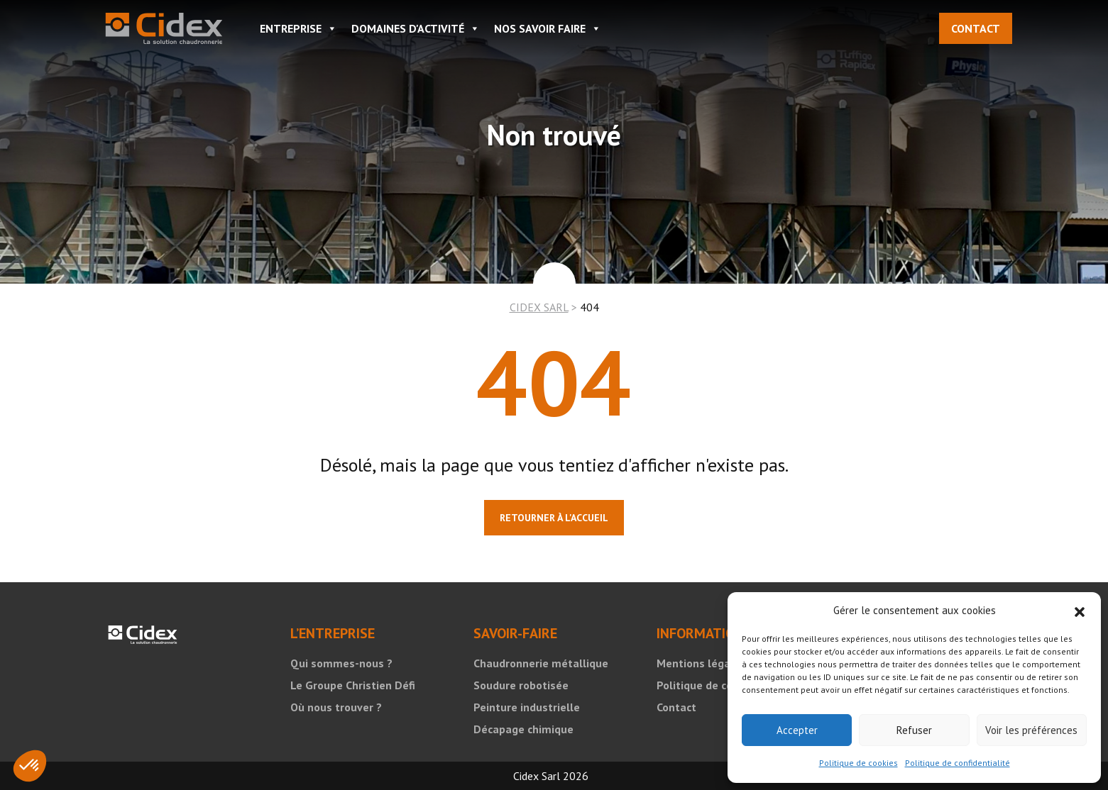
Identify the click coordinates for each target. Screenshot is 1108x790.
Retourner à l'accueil (554, 517)
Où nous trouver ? (336, 707)
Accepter (797, 730)
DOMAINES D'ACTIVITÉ (415, 28)
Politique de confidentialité (957, 762)
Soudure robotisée (521, 685)
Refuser (914, 730)
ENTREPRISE (298, 28)
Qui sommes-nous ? (341, 663)
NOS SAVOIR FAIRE (547, 28)
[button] (1080, 610)
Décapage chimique (523, 729)
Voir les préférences (1031, 730)
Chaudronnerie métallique (540, 663)
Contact (975, 28)
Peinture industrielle (526, 707)
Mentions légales (701, 663)
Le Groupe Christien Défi (352, 685)
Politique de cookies (858, 762)
